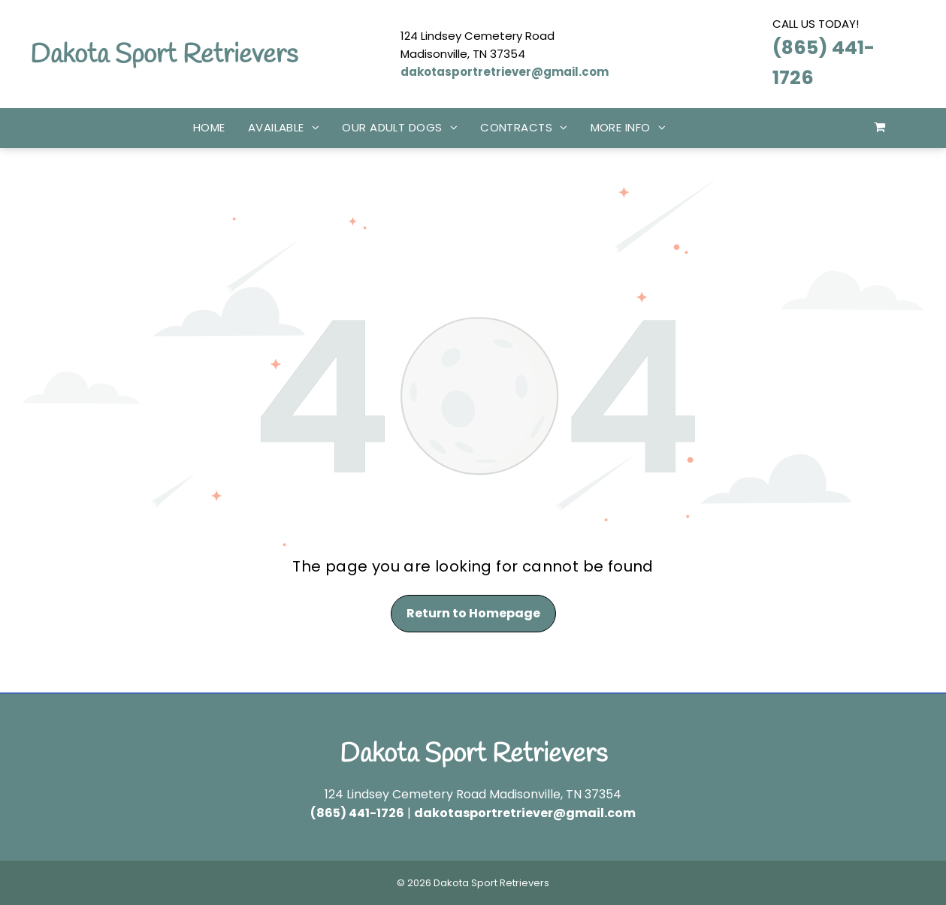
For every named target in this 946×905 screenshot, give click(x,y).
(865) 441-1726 (357, 813)
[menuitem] (209, 128)
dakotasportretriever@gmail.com (504, 72)
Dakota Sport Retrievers (164, 55)
